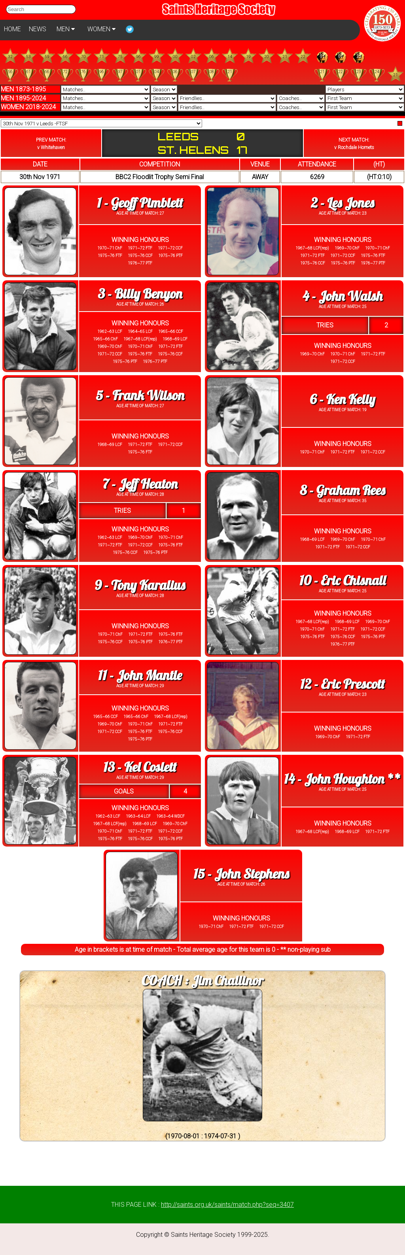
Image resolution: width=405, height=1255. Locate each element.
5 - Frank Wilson (140, 395)
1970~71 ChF (109, 248)
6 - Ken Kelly (342, 399)
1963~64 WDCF (170, 816)
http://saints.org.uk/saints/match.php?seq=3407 (227, 1204)
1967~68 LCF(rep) (312, 248)
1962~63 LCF (109, 331)
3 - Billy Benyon (140, 293)
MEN (66, 29)
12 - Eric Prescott (342, 683)
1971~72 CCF (170, 248)
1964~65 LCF (140, 331)
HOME (12, 29)
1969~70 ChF (347, 248)
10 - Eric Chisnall (342, 580)
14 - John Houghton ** (342, 778)
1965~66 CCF (170, 331)
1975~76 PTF (170, 255)
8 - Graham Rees (342, 490)
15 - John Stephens (241, 873)
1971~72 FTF (139, 248)
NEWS (37, 29)
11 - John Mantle (140, 675)
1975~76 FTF (110, 255)
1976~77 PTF (140, 263)
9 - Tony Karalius (140, 584)
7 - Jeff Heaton (139, 483)
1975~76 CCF (140, 255)
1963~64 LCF (138, 816)
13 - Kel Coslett (140, 766)
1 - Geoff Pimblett (140, 202)
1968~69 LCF (174, 339)
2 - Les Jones (342, 202)
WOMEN (101, 29)
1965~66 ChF (105, 339)
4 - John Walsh (342, 295)
